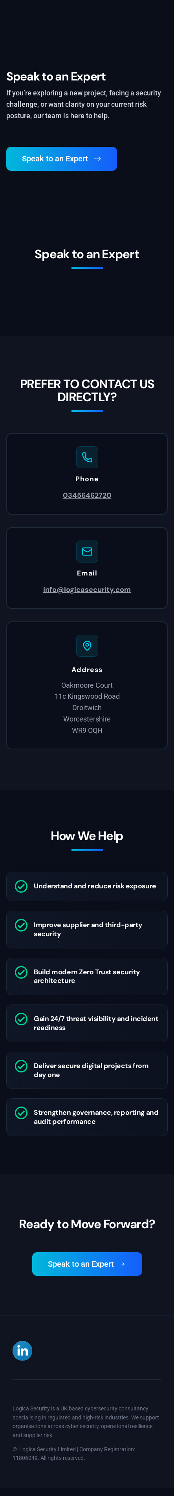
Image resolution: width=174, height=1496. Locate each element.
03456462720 (87, 495)
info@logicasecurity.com (87, 589)
